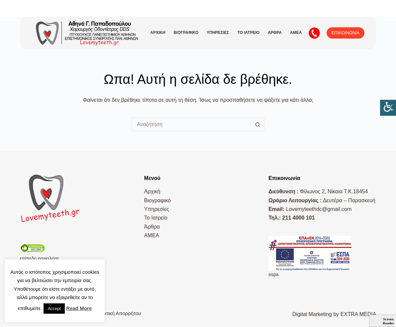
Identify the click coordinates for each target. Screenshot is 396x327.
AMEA (296, 32)
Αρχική (157, 32)
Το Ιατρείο (248, 32)
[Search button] (257, 124)
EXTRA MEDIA (358, 314)
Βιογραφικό (186, 32)
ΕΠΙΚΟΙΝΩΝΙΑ (345, 32)
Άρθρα (275, 32)
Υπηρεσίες (218, 32)
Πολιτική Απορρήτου (118, 313)
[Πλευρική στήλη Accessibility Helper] (388, 108)
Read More (79, 308)
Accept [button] (54, 308)
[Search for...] (191, 124)
